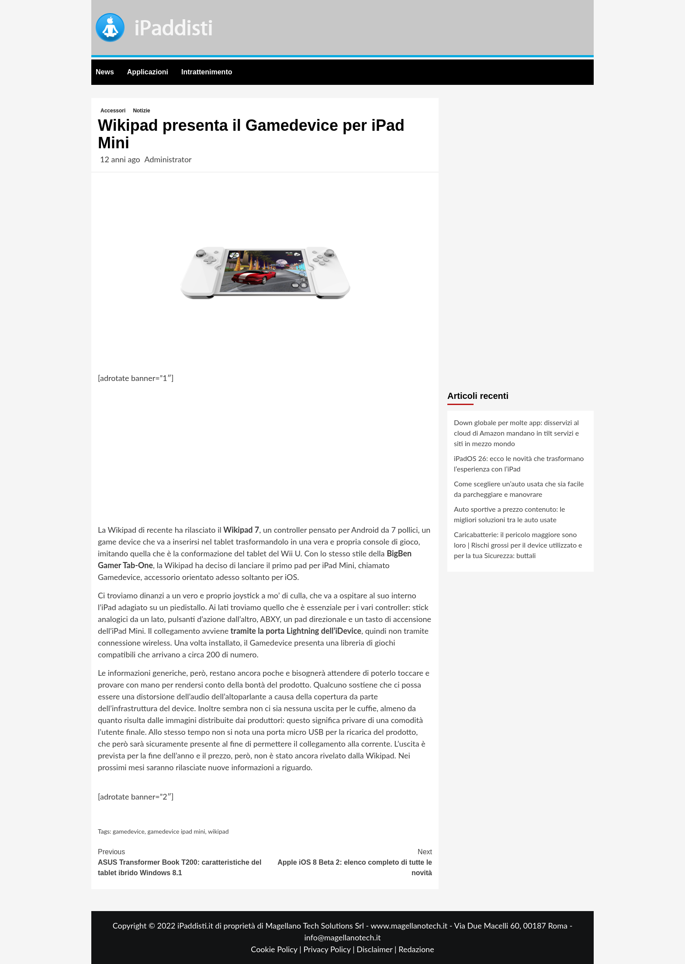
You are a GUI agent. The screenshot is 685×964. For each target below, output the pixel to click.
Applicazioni (147, 72)
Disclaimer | (377, 949)
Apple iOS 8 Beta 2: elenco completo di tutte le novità (348, 862)
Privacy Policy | (329, 949)
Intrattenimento (206, 72)
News (105, 72)
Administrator (167, 159)
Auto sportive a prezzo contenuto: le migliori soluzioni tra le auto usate (509, 514)
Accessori (112, 111)
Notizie (141, 111)
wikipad (218, 831)
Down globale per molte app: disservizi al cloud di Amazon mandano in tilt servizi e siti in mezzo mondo (516, 432)
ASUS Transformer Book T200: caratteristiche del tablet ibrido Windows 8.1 (181, 862)
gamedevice (129, 831)
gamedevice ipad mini (176, 831)
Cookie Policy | (277, 949)
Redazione (416, 949)
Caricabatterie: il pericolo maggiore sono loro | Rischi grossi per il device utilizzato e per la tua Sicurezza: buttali (518, 544)
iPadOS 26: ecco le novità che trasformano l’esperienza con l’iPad (519, 463)
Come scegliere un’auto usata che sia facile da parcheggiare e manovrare (519, 488)
